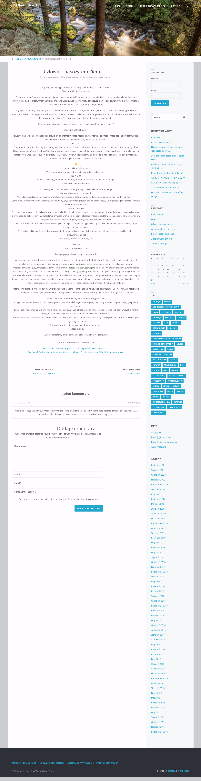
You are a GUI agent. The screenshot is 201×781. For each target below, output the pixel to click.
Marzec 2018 (157, 591)
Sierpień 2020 (158, 489)
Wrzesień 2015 (158, 683)
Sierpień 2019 (158, 533)
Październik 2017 (159, 606)
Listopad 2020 (158, 480)
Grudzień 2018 (158, 562)
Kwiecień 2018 (158, 586)
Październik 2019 (159, 523)
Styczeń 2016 (158, 664)
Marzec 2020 (157, 504)
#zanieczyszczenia (89, 352)
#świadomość (56, 352)
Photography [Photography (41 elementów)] (159, 360)
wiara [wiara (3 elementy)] (170, 392)
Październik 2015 (159, 678)
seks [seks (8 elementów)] (165, 370)
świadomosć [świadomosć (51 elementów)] (174, 407)
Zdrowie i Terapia (159, 243)
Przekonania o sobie (161, 142)
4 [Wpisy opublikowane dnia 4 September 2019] (162, 266)
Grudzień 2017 (158, 601)
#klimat (102, 352)
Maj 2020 (155, 494)
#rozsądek (33, 352)
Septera (171, 771)
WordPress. (183, 771)
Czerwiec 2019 (158, 538)
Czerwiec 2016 (158, 639)
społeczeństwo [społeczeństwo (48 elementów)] (176, 376)
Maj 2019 (155, 542)
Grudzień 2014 (158, 722)
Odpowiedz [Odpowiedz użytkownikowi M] (134, 403)
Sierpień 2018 (158, 576)
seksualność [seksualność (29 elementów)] (159, 376)
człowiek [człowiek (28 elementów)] (166, 312)
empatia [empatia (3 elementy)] (181, 318)
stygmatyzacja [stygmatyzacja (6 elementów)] (175, 381)
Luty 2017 (156, 620)
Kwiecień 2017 (158, 610)
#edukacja (44, 352)
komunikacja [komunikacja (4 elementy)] (159, 328)
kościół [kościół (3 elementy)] (172, 328)
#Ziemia (47, 348)
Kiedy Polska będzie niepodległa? (167, 173)
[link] (186, 6)
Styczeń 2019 (158, 557)
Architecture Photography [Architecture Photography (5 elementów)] (166, 307)
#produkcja (87, 348)
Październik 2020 (159, 484)
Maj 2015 (155, 698)
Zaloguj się (156, 432)
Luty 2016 (156, 659)
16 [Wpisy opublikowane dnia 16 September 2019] (152, 273)
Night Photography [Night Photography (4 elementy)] (162, 355)
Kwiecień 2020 (158, 499)
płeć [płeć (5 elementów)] (182, 365)
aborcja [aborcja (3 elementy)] (156, 302)
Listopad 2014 (158, 727)
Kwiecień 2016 (158, 649)
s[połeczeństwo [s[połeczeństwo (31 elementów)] (171, 386)
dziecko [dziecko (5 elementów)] (178, 312)
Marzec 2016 (157, 654)
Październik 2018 (159, 572)
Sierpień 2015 (158, 688)
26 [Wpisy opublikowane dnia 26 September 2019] (168, 276)
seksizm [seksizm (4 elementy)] (174, 370)
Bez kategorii (157, 214)
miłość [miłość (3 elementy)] (180, 344)
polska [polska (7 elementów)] (173, 360)
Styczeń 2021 (158, 470)
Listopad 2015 (158, 673)
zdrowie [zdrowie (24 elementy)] (178, 402)
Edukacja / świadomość (29, 59)
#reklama (67, 352)
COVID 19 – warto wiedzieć (164, 182)
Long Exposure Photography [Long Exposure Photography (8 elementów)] (167, 339)
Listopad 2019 (158, 518)
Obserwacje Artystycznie (163, 229)
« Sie (153, 283)
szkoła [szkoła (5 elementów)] (156, 386)
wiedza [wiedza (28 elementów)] (180, 392)
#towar (76, 352)
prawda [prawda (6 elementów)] (156, 365)
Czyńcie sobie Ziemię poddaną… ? (167, 187)
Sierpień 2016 (158, 635)
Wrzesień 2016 (158, 630)
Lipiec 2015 (156, 693)
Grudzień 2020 (158, 475)
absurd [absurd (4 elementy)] (167, 302)
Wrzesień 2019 (158, 528)
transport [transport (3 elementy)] (158, 392)
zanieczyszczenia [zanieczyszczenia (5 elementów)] (161, 402)
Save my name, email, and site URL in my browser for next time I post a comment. (58, 499)
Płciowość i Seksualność (162, 234)
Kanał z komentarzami (164, 442)
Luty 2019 (156, 552)
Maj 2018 (155, 581)
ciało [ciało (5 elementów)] (155, 312)
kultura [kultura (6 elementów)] (157, 333)
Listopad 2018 (158, 567)
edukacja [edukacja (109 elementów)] (157, 318)
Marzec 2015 (157, 707)
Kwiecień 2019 (158, 547)
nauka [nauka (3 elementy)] (170, 349)
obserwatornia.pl (25, 5)
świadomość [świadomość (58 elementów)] (159, 413)
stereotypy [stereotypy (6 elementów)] (158, 381)
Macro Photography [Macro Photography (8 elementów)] (163, 344)
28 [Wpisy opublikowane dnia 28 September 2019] (178, 276)
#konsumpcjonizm (115, 352)
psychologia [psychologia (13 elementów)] (170, 365)
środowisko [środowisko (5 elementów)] (159, 407)
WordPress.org (158, 447)
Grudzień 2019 (158, 513)
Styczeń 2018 (158, 596)
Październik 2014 (159, 732)
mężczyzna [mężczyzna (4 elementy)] (158, 349)
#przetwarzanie (101, 348)
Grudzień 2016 (158, 625)
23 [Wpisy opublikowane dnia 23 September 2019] (152, 276)
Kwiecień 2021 (158, 465)
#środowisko (58, 348)
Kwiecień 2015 (158, 702)
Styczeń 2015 (158, 717)
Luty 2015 (156, 712)
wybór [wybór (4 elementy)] (166, 397)
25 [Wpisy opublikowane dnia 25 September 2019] (163, 276)
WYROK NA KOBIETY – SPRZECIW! (168, 178)
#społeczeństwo (73, 348)
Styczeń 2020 (158, 509)
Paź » (185, 283)
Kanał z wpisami (161, 437)
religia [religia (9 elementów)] (156, 370)
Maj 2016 (155, 644)
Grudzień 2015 (158, 668)
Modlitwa (155, 137)
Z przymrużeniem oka (161, 238)
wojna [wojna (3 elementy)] (156, 397)
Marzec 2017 (157, 615)
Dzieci (154, 219)
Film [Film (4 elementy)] (166, 323)
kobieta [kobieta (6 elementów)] (175, 323)
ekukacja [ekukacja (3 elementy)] (169, 318)
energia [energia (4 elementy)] (156, 323)
